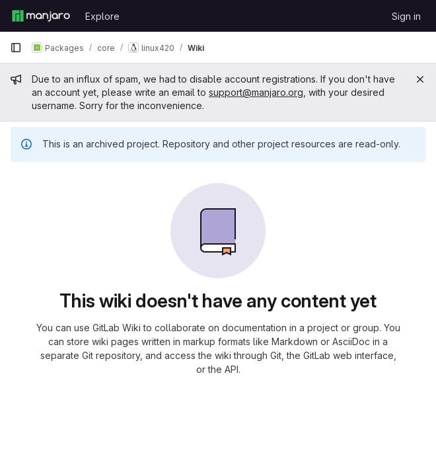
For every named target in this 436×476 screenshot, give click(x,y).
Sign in (406, 16)
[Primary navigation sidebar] (15, 47)
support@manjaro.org (256, 92)
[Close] (420, 79)
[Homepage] (41, 15)
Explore (102, 16)
